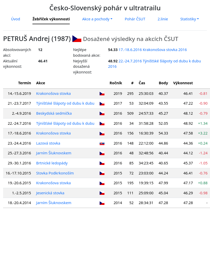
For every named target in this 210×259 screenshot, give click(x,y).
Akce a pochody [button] (95, 18)
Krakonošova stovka (53, 93)
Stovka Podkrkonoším (55, 173)
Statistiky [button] (188, 18)
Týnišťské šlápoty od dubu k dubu (65, 103)
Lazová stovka (48, 143)
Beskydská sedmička (54, 113)
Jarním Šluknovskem (54, 153)
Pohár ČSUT (135, 18)
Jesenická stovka (50, 192)
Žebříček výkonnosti (51, 18)
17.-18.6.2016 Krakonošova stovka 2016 (153, 49)
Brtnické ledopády (52, 163)
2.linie (162, 18)
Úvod (15, 18)
